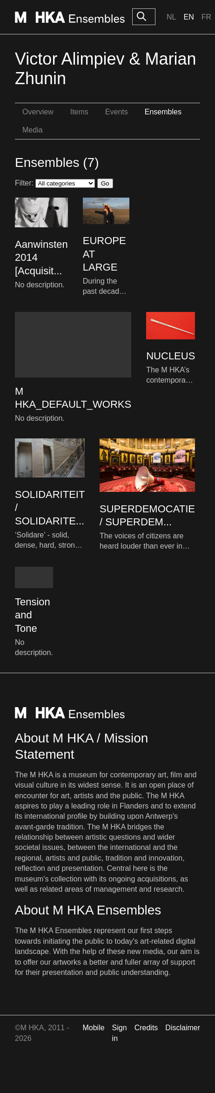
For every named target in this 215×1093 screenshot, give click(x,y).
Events (116, 112)
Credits (146, 1028)
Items (79, 112)
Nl (171, 17)
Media (32, 130)
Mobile (93, 1028)
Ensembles (163, 112)
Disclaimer (182, 1028)
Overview (38, 112)
